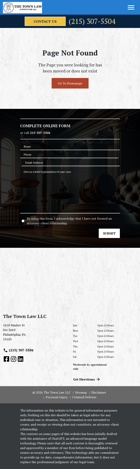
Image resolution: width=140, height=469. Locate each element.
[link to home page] (22, 7)
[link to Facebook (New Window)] (6, 359)
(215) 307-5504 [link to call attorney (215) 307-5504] (18, 350)
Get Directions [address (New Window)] (87, 379)
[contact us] (45, 21)
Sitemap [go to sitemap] (81, 392)
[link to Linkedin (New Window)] (20, 359)
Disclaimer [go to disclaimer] (98, 392)
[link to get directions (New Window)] (35, 334)
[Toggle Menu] (131, 7)
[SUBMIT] (109, 233)
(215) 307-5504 (92, 21)
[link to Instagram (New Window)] (13, 359)
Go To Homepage (70, 83)
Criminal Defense (84, 397)
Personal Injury (57, 397)
